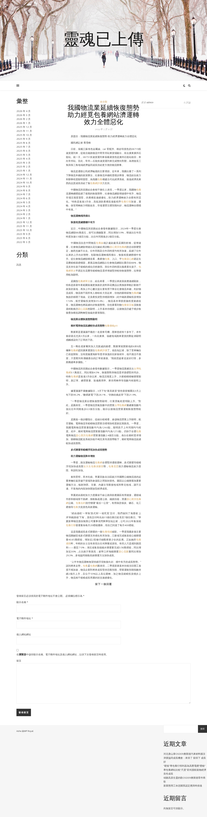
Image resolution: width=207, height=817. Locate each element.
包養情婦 (107, 531)
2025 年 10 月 (24, 134)
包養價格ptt (111, 325)
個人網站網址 (23, 634)
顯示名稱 (22, 602)
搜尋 (202, 729)
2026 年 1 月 (23, 123)
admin (150, 102)
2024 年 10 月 (24, 182)
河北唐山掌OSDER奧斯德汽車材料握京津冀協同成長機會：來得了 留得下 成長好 (184, 757)
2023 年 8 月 (23, 238)
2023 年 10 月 (24, 230)
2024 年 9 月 (23, 186)
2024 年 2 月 (23, 214)
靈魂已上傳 (103, 38)
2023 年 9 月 (23, 234)
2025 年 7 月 (23, 146)
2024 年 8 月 (23, 190)
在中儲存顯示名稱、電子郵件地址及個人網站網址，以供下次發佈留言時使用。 (62, 654)
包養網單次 (84, 281)
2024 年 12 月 (24, 174)
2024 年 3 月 (23, 210)
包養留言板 (128, 304)
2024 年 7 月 (23, 194)
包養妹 (100, 242)
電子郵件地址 (24, 618)
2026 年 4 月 (23, 111)
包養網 (135, 292)
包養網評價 (96, 183)
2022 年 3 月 (23, 242)
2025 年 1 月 (23, 170)
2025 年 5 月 (23, 154)
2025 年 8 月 (23, 142)
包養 (99, 179)
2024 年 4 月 (23, 206)
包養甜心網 (128, 258)
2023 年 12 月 (24, 222)
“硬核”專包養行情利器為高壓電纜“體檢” (184, 765)
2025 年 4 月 (23, 158)
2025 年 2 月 (23, 166)
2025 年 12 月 (24, 126)
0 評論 (187, 102)
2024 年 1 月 (23, 218)
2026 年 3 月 (23, 115)
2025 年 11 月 (24, 130)
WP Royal (28, 731)
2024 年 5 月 (23, 202)
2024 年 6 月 (23, 198)
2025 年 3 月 (23, 162)
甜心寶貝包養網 (118, 246)
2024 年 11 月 (24, 178)
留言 (18, 660)
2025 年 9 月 (23, 138)
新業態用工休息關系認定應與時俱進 (182, 785)
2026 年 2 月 (23, 119)
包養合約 (81, 502)
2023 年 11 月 (24, 226)
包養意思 (113, 466)
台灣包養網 (120, 405)
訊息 (18, 264)
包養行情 (126, 201)
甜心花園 (83, 308)
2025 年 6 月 (23, 150)
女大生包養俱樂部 (94, 466)
